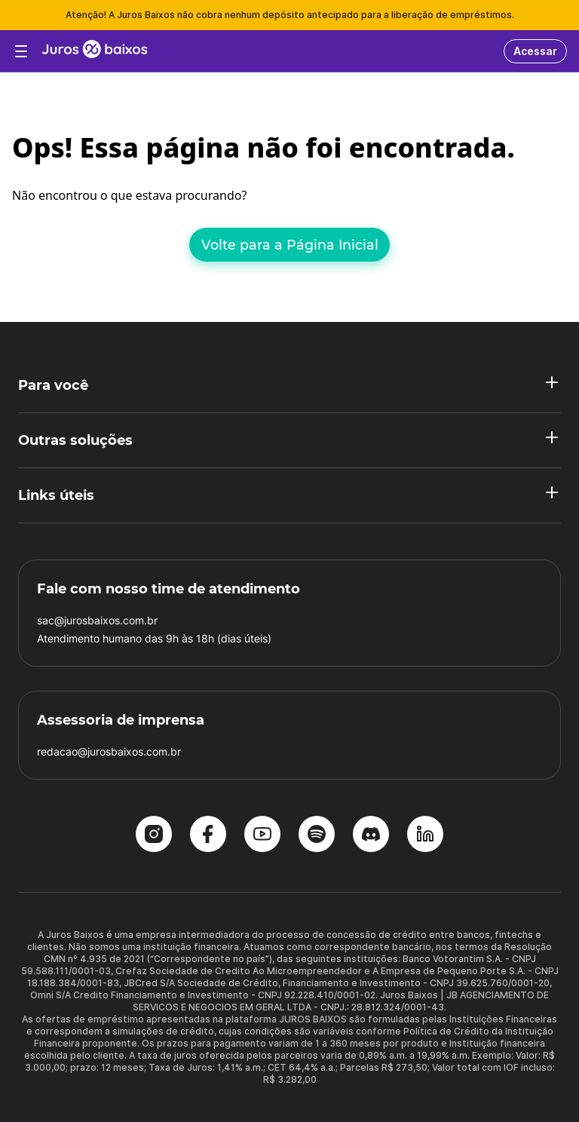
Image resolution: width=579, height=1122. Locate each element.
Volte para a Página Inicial (289, 245)
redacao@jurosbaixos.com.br (109, 751)
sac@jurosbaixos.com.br (97, 620)
